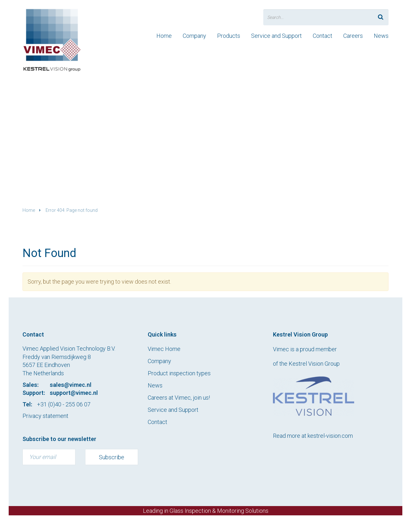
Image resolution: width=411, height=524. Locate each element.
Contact (322, 35)
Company (194, 35)
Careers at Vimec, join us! (179, 397)
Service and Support (276, 35)
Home (164, 35)
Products (228, 35)
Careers (353, 35)
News (381, 35)
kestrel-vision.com (330, 435)
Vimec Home (164, 348)
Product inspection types (179, 373)
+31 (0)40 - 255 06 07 (64, 404)
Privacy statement (45, 415)
